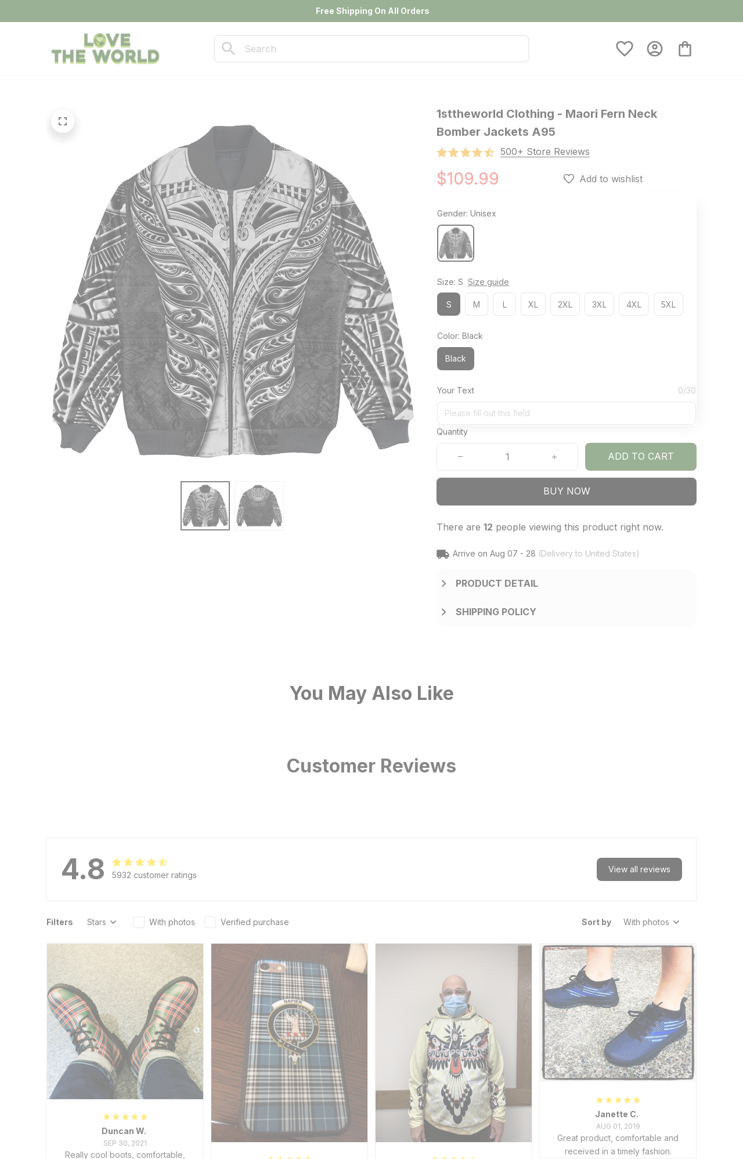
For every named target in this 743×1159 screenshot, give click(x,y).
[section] (545, 152)
